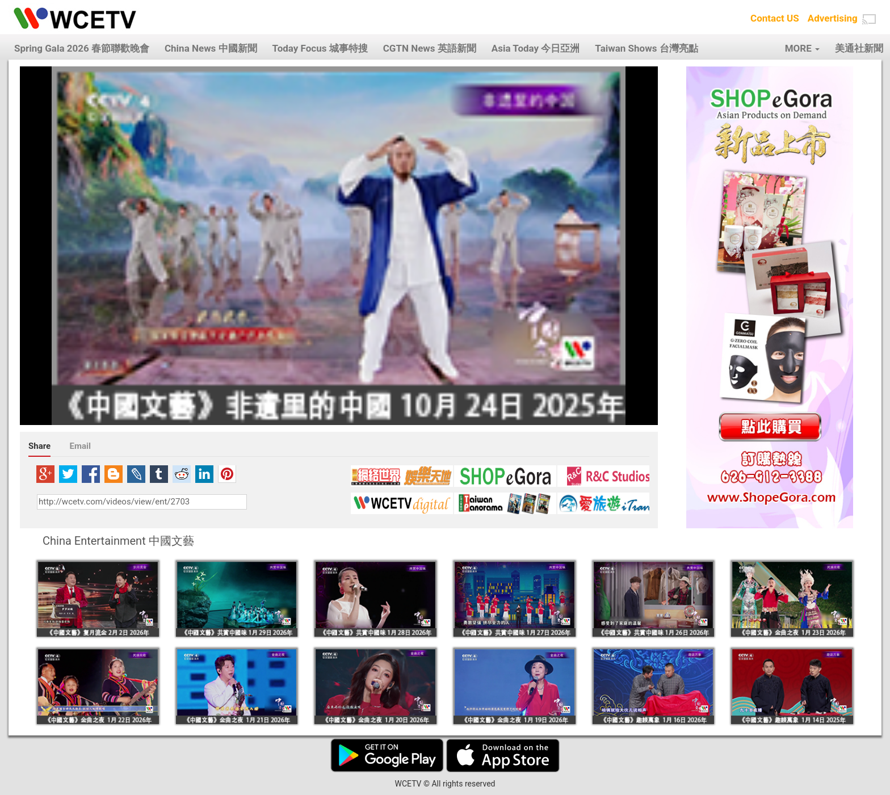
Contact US (774, 18)
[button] (869, 19)
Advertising (833, 18)
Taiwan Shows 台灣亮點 (646, 48)
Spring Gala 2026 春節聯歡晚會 (81, 48)
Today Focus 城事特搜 (320, 48)
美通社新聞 (859, 48)
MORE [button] (802, 48)
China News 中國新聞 (211, 48)
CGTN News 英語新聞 (429, 48)
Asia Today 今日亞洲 (536, 48)
